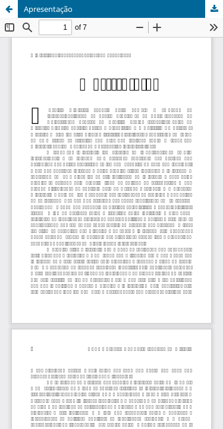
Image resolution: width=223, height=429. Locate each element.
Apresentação (48, 9)
